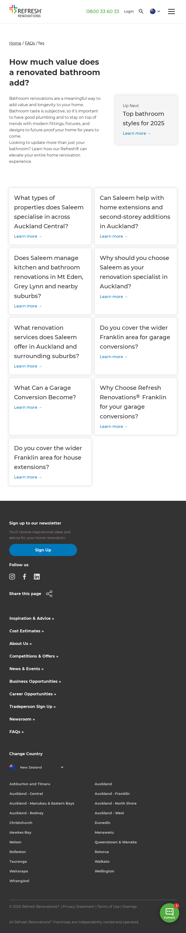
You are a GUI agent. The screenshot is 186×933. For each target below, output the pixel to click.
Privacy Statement (78, 906)
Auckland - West (109, 813)
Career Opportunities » (32, 694)
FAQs (30, 43)
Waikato (102, 861)
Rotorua (102, 852)
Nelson (15, 842)
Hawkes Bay (20, 832)
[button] (153, 11)
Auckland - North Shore (116, 803)
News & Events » (26, 668)
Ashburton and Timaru (29, 784)
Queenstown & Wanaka (116, 842)
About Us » (20, 643)
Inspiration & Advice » (31, 618)
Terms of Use (108, 906)
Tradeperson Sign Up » (32, 706)
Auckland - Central (26, 794)
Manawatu (104, 832)
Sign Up (43, 550)
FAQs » (16, 731)
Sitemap (129, 906)
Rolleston (17, 852)
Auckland (103, 784)
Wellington (104, 871)
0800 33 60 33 (102, 11)
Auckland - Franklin (112, 794)
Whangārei (19, 881)
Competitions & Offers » (33, 656)
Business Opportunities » (35, 681)
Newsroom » (22, 719)
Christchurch (20, 823)
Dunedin (102, 823)
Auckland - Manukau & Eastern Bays (41, 803)
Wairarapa (18, 871)
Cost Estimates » (26, 631)
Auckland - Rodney (26, 813)
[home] (27, 12)
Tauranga (18, 861)
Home (15, 43)
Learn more (134, 133)
